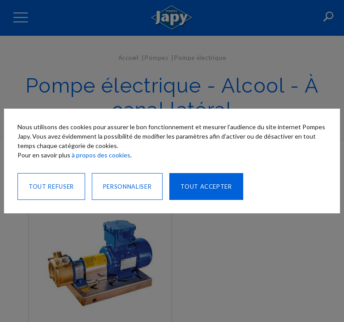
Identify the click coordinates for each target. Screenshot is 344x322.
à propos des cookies (101, 155)
